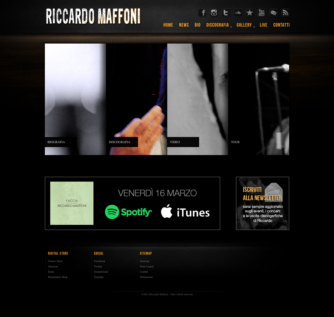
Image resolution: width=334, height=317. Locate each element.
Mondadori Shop (58, 277)
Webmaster (146, 277)
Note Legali (147, 266)
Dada (51, 271)
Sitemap (144, 261)
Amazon (53, 266)
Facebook (99, 261)
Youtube (99, 277)
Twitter (98, 266)
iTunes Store (55, 261)
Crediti (144, 271)
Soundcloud (101, 271)
